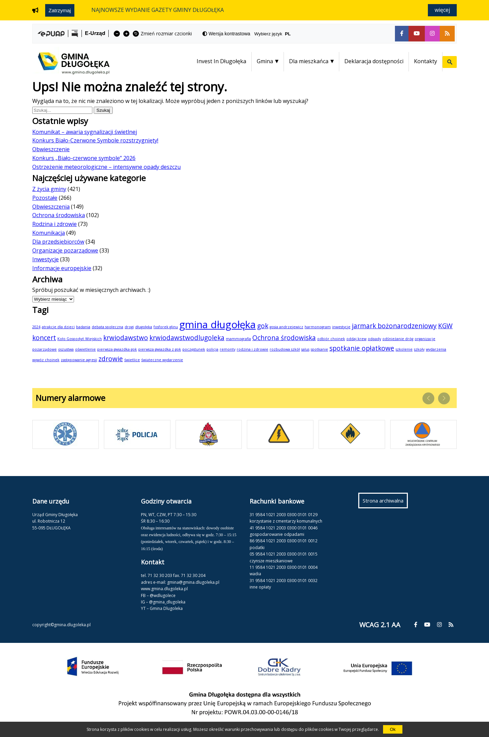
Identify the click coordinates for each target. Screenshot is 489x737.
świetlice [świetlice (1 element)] (132, 359)
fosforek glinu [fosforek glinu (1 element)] (165, 326)
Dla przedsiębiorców (58, 241)
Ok (393, 729)
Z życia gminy (49, 189)
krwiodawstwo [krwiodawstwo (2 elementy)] (125, 337)
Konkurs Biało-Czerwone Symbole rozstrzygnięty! (95, 140)
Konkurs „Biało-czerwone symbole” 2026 (83, 158)
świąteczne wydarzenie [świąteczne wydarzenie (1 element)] (162, 359)
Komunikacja (48, 232)
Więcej (442, 10)
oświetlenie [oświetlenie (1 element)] (85, 349)
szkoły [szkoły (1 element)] (419, 349)
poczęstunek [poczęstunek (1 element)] (193, 349)
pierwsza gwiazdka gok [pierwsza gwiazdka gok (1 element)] (117, 349)
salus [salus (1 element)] (305, 349)
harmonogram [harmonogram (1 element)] (318, 326)
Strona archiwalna (385, 502)
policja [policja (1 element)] (212, 349)
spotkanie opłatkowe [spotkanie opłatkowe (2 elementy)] (361, 348)
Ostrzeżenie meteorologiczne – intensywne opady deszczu (106, 167)
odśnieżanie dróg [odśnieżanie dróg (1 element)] (397, 338)
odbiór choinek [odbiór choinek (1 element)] (331, 338)
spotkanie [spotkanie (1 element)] (319, 349)
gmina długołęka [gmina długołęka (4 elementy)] (217, 324)
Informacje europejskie (61, 268)
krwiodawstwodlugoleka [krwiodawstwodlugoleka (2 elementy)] (186, 337)
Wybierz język (275, 33)
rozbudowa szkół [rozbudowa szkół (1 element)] (285, 349)
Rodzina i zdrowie (54, 224)
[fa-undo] (136, 34)
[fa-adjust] (226, 34)
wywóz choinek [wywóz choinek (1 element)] (45, 359)
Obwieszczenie (51, 149)
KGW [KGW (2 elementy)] (445, 325)
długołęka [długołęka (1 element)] (143, 326)
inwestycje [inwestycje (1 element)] (341, 326)
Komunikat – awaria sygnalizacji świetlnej (84, 132)
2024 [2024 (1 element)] (36, 326)
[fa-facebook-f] (402, 33)
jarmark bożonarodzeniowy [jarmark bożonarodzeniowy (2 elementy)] (394, 325)
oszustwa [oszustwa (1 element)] (66, 349)
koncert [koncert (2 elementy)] (44, 337)
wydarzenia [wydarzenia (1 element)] (436, 349)
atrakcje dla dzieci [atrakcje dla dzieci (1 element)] (58, 326)
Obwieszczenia (51, 206)
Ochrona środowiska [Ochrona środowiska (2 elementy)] (284, 337)
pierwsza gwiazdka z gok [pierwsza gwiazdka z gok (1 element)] (159, 349)
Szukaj (104, 110)
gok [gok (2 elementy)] (262, 325)
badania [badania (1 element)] (83, 326)
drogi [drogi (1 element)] (129, 326)
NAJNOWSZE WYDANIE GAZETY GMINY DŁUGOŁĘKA (157, 10)
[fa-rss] (447, 33)
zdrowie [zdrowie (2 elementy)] (110, 358)
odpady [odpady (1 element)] (374, 338)
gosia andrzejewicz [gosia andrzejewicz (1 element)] (286, 326)
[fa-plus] (126, 34)
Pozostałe (44, 197)
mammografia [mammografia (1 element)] (238, 338)
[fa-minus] (117, 34)
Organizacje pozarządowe (65, 250)
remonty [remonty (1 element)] (227, 349)
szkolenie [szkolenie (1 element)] (404, 349)
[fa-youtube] (417, 33)
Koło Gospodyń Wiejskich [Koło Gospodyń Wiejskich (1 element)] (79, 338)
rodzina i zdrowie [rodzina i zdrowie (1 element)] (252, 349)
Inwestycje (45, 259)
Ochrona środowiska (58, 215)
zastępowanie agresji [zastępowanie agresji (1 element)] (79, 359)
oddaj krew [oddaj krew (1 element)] (356, 338)
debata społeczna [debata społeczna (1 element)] (107, 326)
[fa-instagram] (432, 33)
